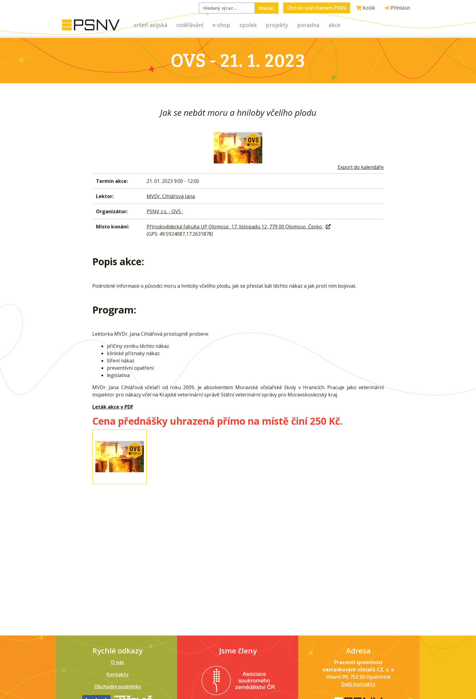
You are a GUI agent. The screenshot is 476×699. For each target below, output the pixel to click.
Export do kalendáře (361, 167)
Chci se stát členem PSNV (316, 8)
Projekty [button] (277, 25)
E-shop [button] (221, 25)
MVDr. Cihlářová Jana (171, 196)
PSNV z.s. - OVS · (165, 211)
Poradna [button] (308, 25)
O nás (117, 662)
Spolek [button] (248, 25)
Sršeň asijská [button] (150, 25)
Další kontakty (359, 684)
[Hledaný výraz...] (227, 8)
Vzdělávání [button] (189, 25)
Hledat (267, 8)
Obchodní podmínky (117, 686)
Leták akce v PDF (112, 406)
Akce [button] (334, 25)
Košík (365, 8)
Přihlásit (397, 8)
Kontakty (118, 674)
